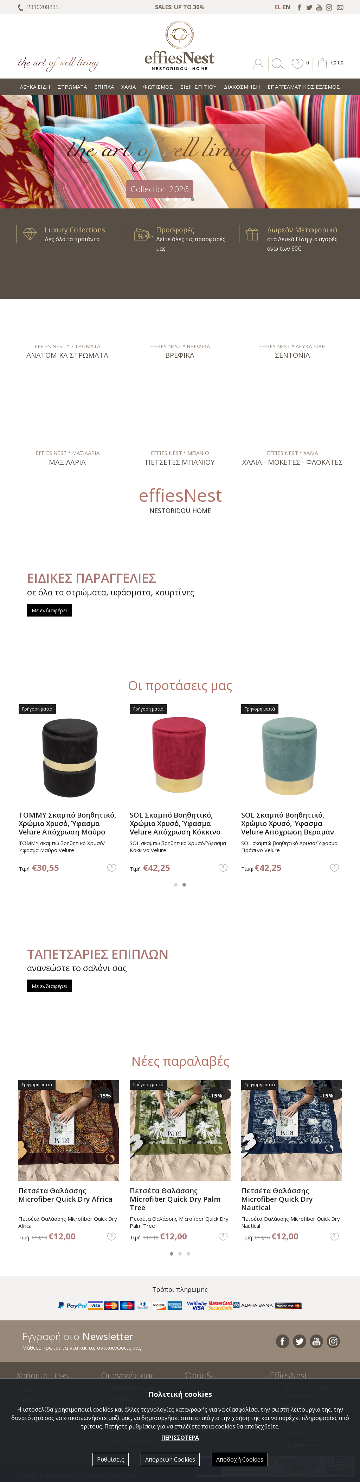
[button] (298, 69)
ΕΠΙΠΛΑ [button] (104, 86)
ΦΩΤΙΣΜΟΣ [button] (158, 86)
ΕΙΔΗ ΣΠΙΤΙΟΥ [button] (198, 86)
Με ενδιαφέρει (50, 610)
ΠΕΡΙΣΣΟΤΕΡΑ (180, 1438)
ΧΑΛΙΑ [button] (128, 86)
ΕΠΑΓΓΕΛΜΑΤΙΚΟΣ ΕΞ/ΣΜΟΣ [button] (304, 86)
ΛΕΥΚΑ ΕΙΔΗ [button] (35, 86)
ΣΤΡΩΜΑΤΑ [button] (72, 86)
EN (286, 7)
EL (278, 7)
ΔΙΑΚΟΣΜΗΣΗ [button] (242, 86)
